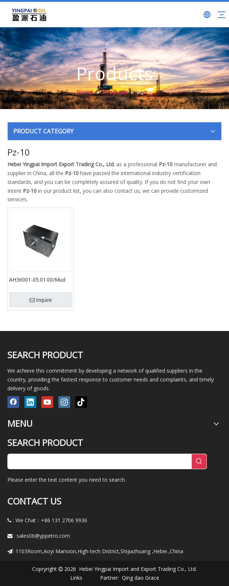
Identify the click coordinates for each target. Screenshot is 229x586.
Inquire (41, 300)
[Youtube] (47, 402)
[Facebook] (13, 402)
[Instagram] (64, 402)
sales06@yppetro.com (43, 535)
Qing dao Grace (140, 577)
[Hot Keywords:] (199, 461)
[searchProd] (100, 461)
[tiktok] (81, 402)
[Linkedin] (30, 402)
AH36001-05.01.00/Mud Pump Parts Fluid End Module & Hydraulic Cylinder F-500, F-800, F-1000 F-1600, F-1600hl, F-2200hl (40, 279)
